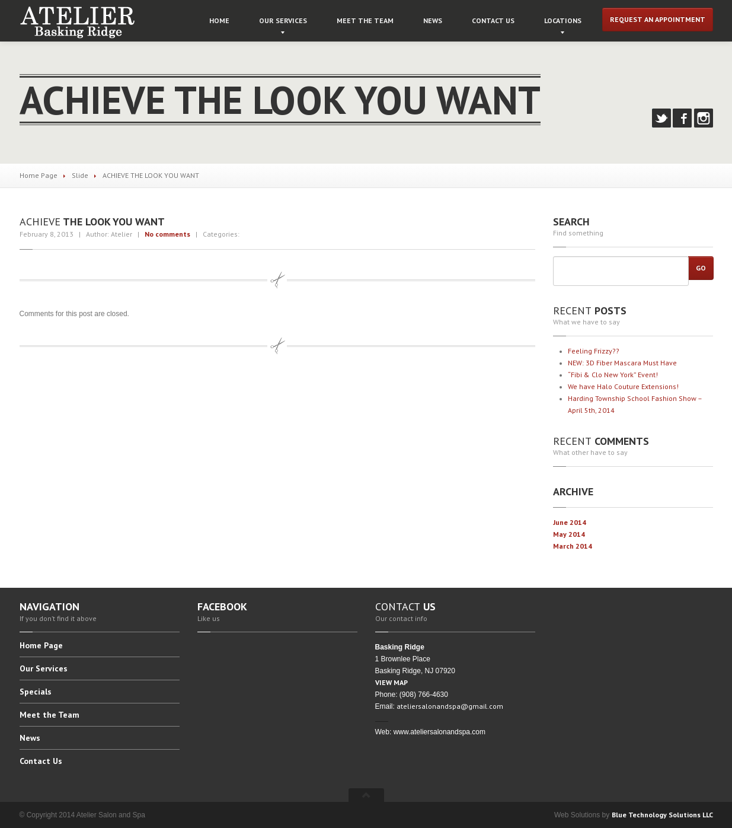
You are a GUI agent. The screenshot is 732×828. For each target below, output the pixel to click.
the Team (365, 20)
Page (41, 646)
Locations (562, 20)
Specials (36, 691)
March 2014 (572, 546)
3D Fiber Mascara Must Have (622, 362)
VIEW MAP (391, 682)
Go (701, 267)
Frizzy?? (595, 350)
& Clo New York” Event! (613, 374)
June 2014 (569, 522)
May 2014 (569, 534)
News (432, 20)
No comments (167, 234)
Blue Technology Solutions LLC (662, 814)
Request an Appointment (657, 19)
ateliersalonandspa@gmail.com (450, 706)
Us (493, 20)
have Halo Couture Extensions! (623, 386)
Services (283, 20)
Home (219, 20)
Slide (80, 175)
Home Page (38, 175)
